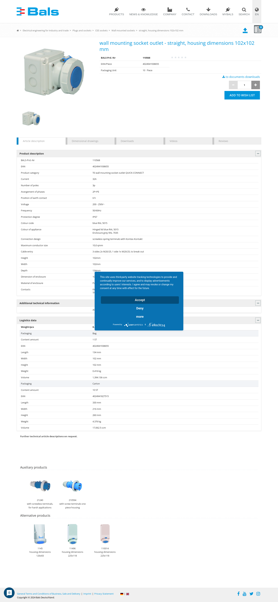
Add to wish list (242, 95)
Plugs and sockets (82, 30)
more (140, 316)
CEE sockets (101, 30)
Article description (34, 141)
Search (244, 14)
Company (169, 14)
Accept (140, 300)
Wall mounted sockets (123, 30)
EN (257, 14)
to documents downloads (241, 77)
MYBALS (228, 14)
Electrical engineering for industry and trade (46, 30)
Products (116, 14)
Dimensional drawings (85, 141)
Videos (173, 141)
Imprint (87, 593)
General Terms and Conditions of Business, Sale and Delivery (48, 593)
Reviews (223, 141)
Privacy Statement (104, 593)
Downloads (208, 14)
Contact (188, 14)
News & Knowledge (143, 14)
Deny (140, 308)
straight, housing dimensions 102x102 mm (161, 30)
